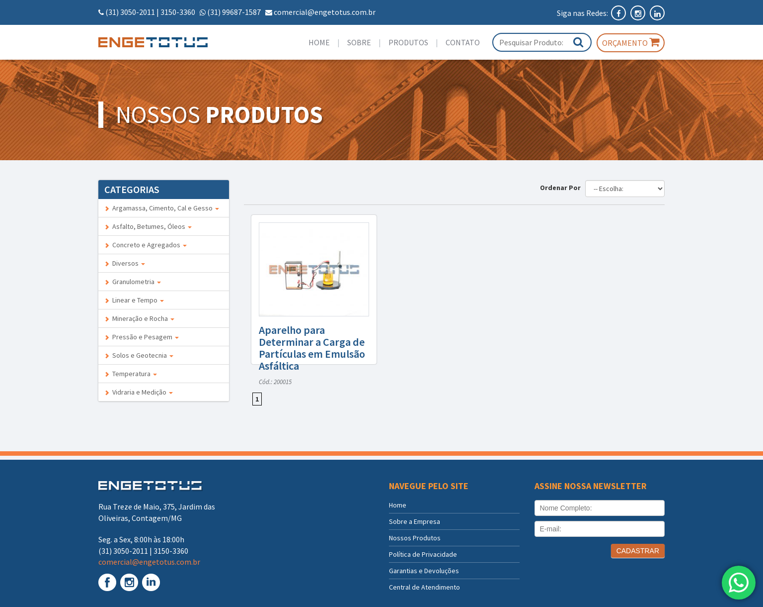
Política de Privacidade (423, 554)
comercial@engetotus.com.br (325, 12)
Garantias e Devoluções (424, 570)
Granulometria (132, 281)
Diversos (124, 263)
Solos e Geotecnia (138, 355)
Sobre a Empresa (414, 521)
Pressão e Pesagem (141, 336)
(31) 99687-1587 (234, 12)
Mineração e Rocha (139, 318)
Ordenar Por (562, 187)
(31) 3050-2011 (130, 12)
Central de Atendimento (424, 587)
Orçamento (630, 42)
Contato (463, 42)
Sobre (359, 42)
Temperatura (130, 373)
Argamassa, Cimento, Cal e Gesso (161, 207)
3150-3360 (177, 12)
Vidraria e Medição (138, 392)
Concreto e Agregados (145, 244)
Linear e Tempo (134, 300)
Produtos (408, 42)
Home (319, 42)
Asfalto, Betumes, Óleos (148, 226)
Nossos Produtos (415, 537)
